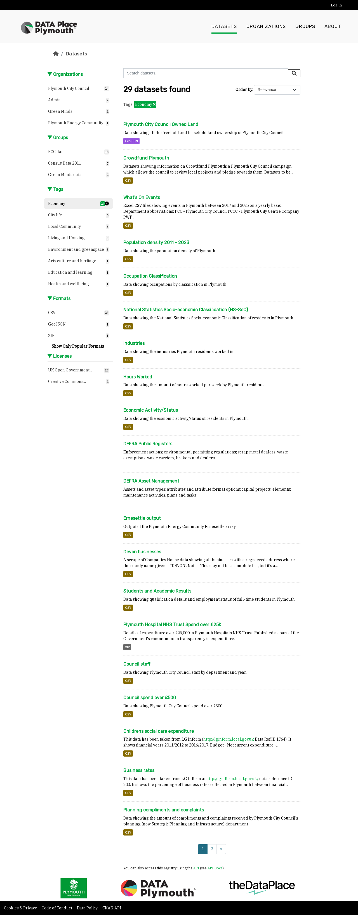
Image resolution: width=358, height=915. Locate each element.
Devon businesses (142, 551)
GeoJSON (131, 141)
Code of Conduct (57, 908)
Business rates (138, 770)
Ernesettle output (142, 518)
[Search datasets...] (205, 73)
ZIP (127, 647)
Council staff (136, 664)
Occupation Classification (150, 276)
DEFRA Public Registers (147, 443)
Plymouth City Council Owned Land (160, 124)
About (332, 26)
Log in (336, 5)
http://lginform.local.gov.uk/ (232, 778)
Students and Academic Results (157, 591)
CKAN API (111, 908)
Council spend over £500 (149, 697)
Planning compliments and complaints (163, 810)
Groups (305, 26)
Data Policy (87, 908)
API (196, 868)
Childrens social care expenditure (158, 731)
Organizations (266, 26)
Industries (134, 343)
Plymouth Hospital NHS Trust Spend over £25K (172, 624)
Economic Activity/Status (150, 410)
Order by (243, 89)
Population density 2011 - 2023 (156, 242)
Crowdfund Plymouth (146, 158)
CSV (128, 180)
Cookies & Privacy (21, 908)
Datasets (224, 26)
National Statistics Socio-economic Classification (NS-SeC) (185, 309)
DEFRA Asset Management (151, 481)
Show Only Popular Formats (78, 346)
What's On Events (141, 197)
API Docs (215, 868)
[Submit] (294, 73)
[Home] (56, 54)
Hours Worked (137, 377)
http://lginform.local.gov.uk (228, 739)
